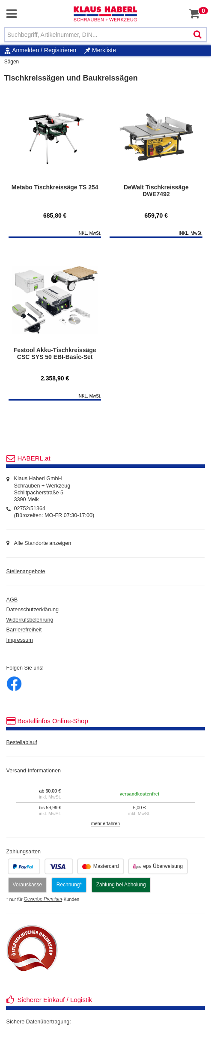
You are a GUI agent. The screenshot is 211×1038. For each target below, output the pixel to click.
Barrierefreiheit (24, 630)
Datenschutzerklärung (32, 610)
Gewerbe (43, 899)
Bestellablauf (21, 742)
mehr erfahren (105, 823)
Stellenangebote (25, 571)
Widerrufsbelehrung (29, 620)
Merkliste (100, 50)
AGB (12, 600)
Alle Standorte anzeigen (42, 544)
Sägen (11, 62)
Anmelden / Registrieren (44, 50)
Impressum (19, 640)
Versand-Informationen (33, 771)
